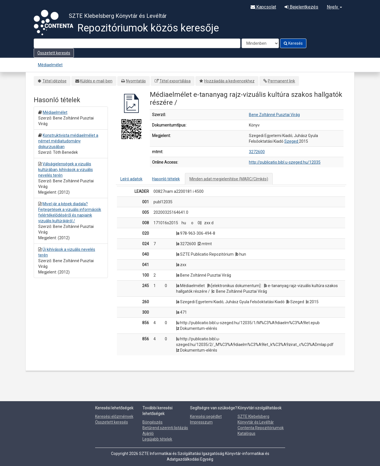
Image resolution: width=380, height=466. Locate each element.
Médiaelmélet (50, 65)
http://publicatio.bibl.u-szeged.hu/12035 (285, 162)
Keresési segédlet (206, 416)
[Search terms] (137, 43)
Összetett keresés (53, 53)
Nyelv (334, 7)
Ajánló (148, 433)
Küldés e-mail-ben (96, 81)
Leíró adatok (131, 179)
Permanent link (281, 81)
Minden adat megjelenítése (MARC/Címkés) (228, 179)
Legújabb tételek (157, 439)
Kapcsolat (263, 7)
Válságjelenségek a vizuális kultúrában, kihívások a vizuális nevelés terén (65, 170)
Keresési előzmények (114, 416)
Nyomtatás (136, 81)
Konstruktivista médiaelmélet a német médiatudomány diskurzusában (68, 141)
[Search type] (260, 43)
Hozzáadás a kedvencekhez (229, 81)
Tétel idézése (54, 81)
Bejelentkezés (301, 7)
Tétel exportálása (175, 81)
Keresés (293, 43)
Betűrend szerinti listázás (165, 428)
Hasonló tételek (166, 179)
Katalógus (246, 433)
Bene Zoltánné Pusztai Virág (274, 114)
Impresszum (201, 422)
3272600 (257, 151)
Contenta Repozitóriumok (261, 428)
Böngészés (152, 422)
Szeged (291, 141)
